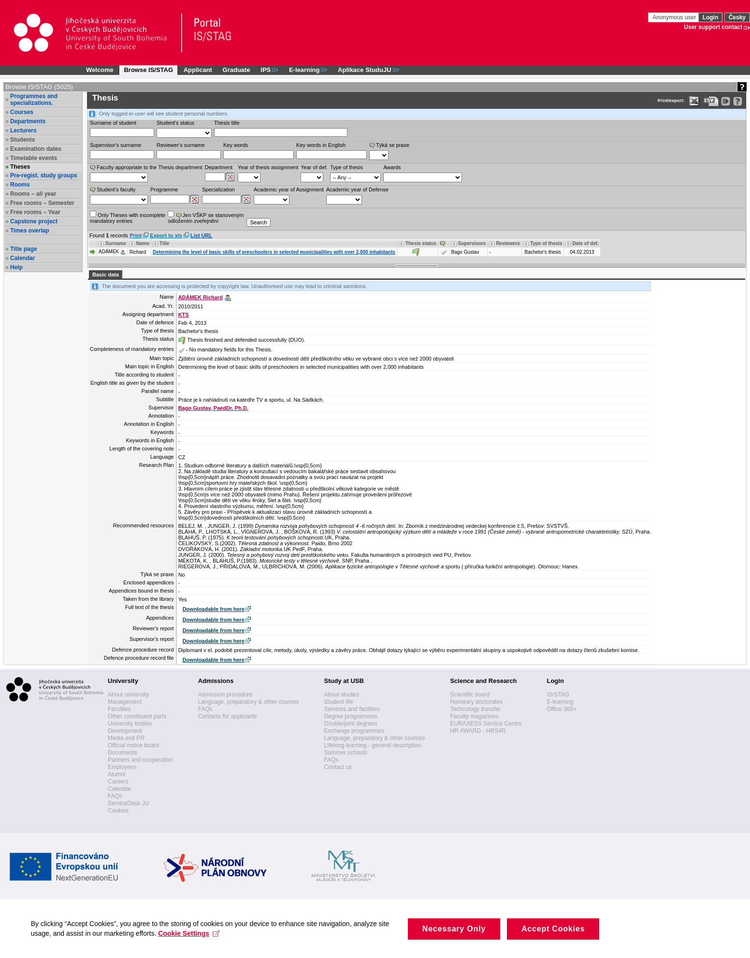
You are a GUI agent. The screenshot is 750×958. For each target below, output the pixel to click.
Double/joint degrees (350, 723)
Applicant (198, 69)
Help (16, 267)
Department (218, 167)
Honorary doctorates (476, 701)
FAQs (115, 796)
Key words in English (321, 145)
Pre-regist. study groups (43, 175)
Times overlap (29, 230)
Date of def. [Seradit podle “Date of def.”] (585, 243)
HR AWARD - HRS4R (477, 730)
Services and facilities (352, 709)
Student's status (175, 123)
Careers (118, 781)
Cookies (118, 810)
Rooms (20, 184)
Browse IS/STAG (148, 69)
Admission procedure (225, 694)
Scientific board (470, 694)
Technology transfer (475, 709)
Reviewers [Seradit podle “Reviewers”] (507, 243)
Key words (235, 145)
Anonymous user (674, 17)
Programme (164, 189)
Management (125, 701)
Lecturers (23, 130)
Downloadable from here (214, 609)
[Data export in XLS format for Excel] (694, 101)
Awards (392, 167)
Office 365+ (562, 709)
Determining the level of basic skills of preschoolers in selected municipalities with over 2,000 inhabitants (274, 252)
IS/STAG (558, 694)
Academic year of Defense (357, 189)
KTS (183, 315)
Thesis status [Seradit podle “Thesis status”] (420, 243)
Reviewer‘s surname (181, 145)
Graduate (236, 69)
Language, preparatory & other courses (248, 701)
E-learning (560, 701)
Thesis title (227, 123)
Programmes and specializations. (34, 99)
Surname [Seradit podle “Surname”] (115, 243)
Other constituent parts (137, 716)
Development (125, 730)
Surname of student (113, 123)
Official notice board (133, 745)
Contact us (338, 767)
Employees (122, 767)
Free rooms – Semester (42, 203)
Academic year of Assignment (289, 189)
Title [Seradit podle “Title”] (164, 243)
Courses (21, 112)
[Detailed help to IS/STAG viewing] (738, 101)
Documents (122, 752)
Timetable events (33, 158)
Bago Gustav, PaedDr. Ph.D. (213, 408)
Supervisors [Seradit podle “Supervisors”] (472, 243)
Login (711, 17)
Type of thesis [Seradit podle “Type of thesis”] (546, 243)
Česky (737, 17)
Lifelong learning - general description (372, 745)
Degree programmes (350, 716)
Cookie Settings (192, 943)
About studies (342, 694)
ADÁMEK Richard (200, 297)
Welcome (100, 69)
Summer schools (345, 752)
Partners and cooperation (140, 759)
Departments (27, 121)
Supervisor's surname (115, 145)
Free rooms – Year (35, 212)
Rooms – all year (33, 193)
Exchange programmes (354, 730)
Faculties (119, 709)
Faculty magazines (474, 716)
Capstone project (34, 221)
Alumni (117, 774)
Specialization (218, 189)
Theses (20, 166)
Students (22, 139)
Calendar (22, 258)
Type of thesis (346, 167)
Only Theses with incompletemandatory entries (127, 217)
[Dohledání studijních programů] (194, 199)
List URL (201, 235)
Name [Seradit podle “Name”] (142, 243)
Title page (23, 249)
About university (128, 694)
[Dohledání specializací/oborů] (246, 199)
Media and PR (126, 738)
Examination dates (35, 148)
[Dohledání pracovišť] (230, 177)
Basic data (105, 274)
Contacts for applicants (227, 716)
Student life (338, 701)
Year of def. (314, 167)
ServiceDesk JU (128, 803)
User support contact (713, 27)
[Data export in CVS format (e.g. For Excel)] (711, 101)
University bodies (130, 723)
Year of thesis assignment (268, 167)
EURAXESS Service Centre (485, 723)
